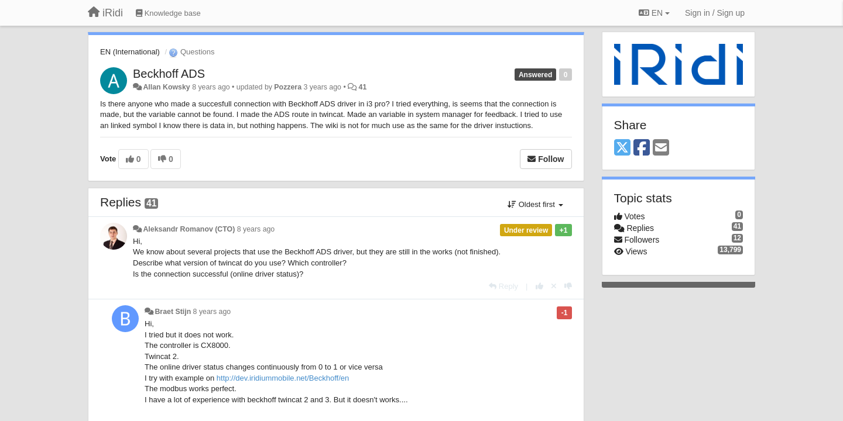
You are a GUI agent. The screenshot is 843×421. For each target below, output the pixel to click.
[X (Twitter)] (622, 148)
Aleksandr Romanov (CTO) (189, 229)
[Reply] (503, 286)
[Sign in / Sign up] (714, 13)
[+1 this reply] (539, 286)
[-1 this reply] (568, 286)
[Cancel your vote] (554, 286)
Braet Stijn (173, 312)
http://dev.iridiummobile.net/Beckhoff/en (283, 378)
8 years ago (256, 229)
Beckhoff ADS (169, 73)
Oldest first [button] (535, 204)
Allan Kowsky (166, 87)
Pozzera (287, 87)
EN (654, 13)
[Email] (661, 148)
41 (363, 87)
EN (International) (130, 51)
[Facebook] (641, 148)
